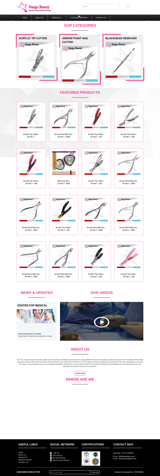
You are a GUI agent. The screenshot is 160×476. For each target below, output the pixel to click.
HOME (24, 18)
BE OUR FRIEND (57, 458)
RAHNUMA (138, 472)
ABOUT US (39, 18)
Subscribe (95, 472)
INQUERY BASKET (25, 460)
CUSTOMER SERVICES (78, 18)
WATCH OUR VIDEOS (59, 460)
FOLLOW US (56, 455)
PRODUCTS (57, 18)
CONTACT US (101, 18)
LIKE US (54, 453)
